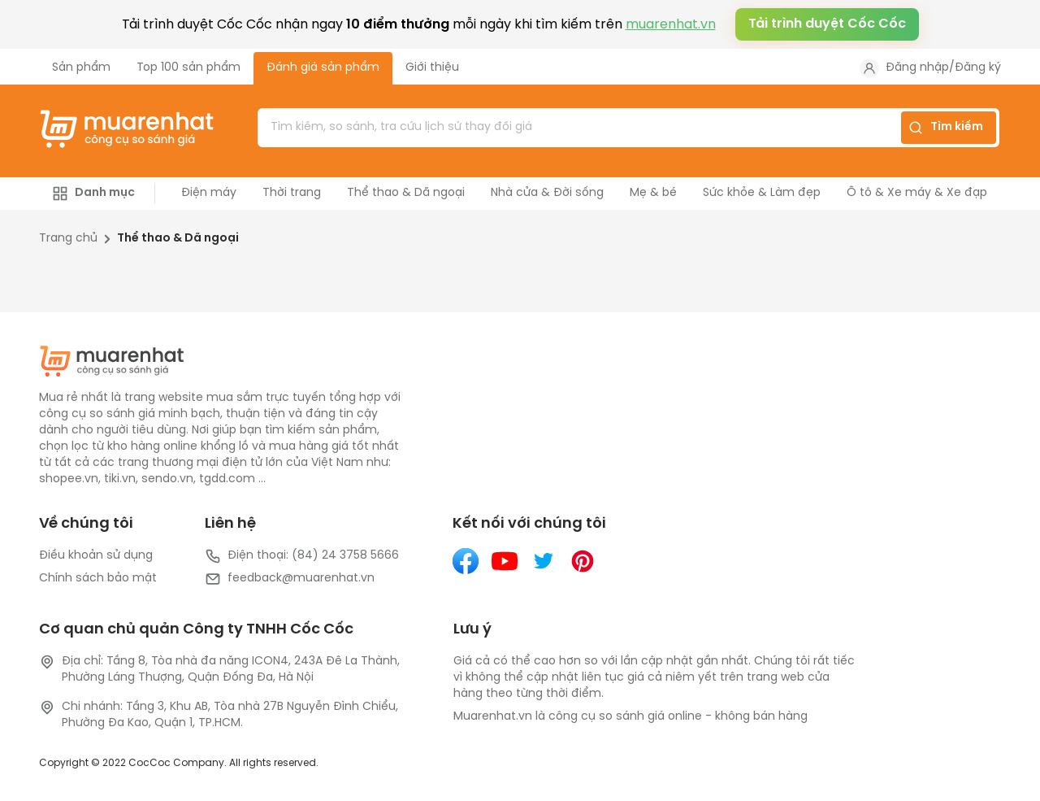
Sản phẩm (81, 68)
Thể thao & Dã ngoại (178, 239)
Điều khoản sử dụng (96, 556)
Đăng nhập (917, 68)
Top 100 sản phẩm (188, 68)
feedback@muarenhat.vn (290, 579)
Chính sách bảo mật (98, 578)
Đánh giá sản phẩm (322, 68)
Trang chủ (68, 239)
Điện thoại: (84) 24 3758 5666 (302, 556)
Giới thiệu (432, 68)
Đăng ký (978, 68)
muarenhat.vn (671, 25)
